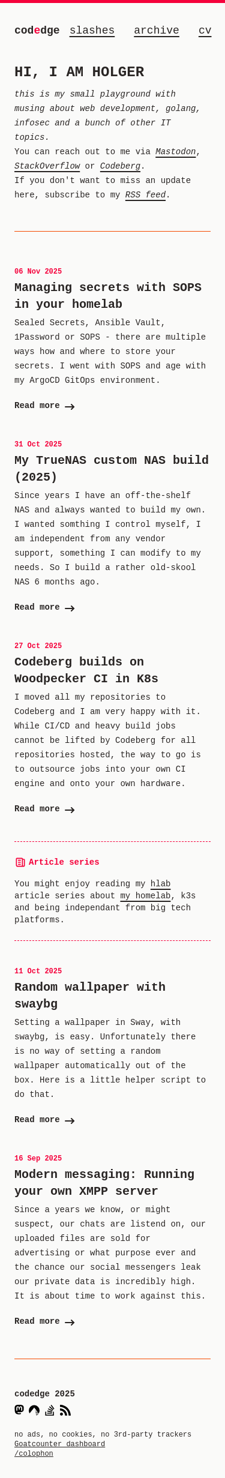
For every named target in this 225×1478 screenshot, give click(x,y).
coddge (37, 30)
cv (205, 30)
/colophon (33, 1454)
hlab (161, 883)
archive (156, 30)
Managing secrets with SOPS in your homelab (108, 296)
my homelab (145, 895)
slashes (92, 30)
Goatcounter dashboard (59, 1444)
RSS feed (145, 194)
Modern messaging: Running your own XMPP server (104, 1183)
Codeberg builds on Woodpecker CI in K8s (86, 670)
